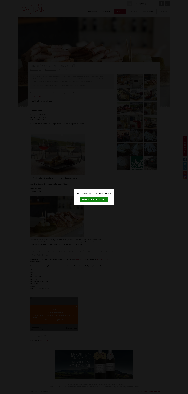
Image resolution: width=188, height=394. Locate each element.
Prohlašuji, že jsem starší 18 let (94, 199)
